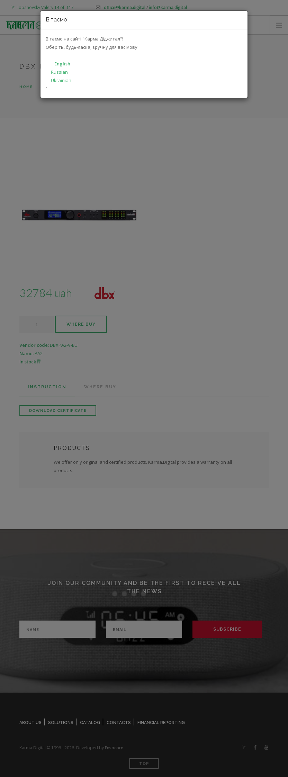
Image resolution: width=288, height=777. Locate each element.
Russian (59, 72)
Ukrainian (61, 80)
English (62, 64)
